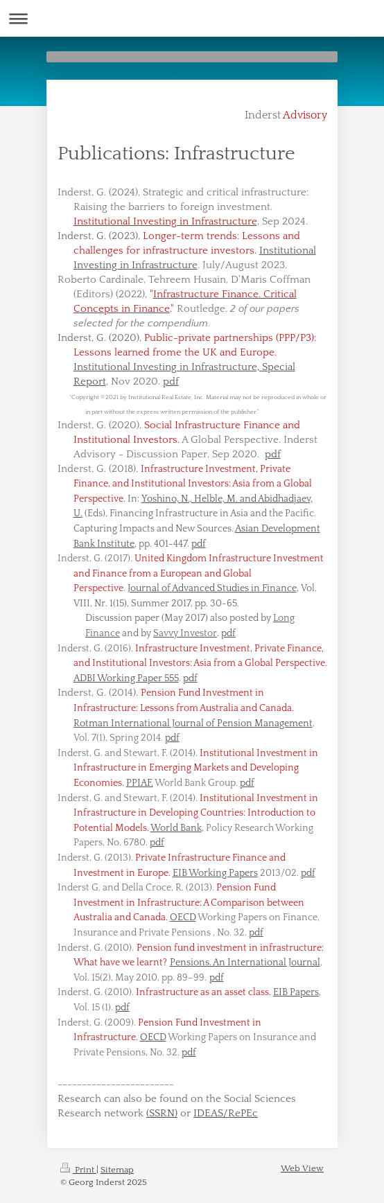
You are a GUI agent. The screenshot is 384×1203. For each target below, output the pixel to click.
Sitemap (117, 1170)
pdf (171, 381)
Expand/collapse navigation (192, 18)
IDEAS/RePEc (225, 1113)
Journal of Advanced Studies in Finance (212, 588)
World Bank (176, 828)
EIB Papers (296, 992)
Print (78, 1170)
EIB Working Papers (215, 873)
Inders (73, 693)
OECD (183, 917)
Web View (302, 1168)
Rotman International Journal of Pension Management (193, 723)
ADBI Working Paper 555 (126, 678)
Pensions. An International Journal (245, 962)
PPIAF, (139, 783)
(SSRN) (161, 1113)
